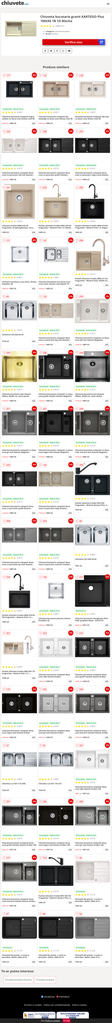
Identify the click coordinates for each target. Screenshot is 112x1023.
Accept (66, 1020)
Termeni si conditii (33, 1005)
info (33, 123)
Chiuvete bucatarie (45, 979)
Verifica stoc (85, 42)
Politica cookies (79, 1005)
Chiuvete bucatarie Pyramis (18, 979)
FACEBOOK (48, 996)
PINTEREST (63, 996)
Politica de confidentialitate (57, 1005)
